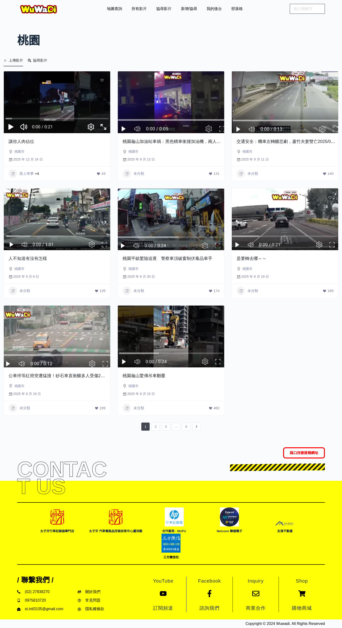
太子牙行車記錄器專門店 (57, 531)
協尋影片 (163, 9)
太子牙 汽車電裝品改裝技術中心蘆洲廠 (115, 531)
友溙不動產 (285, 531)
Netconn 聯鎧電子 (229, 531)
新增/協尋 (189, 9)
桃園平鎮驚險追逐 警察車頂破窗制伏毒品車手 (167, 258)
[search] (307, 9)
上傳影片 (13, 60)
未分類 (133, 173)
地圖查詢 (114, 9)
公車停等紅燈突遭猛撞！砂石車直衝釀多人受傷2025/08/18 (64, 375)
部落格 (237, 9)
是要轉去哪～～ (251, 258)
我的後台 (214, 9)
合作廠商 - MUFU (174, 531)
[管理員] (100, 133)
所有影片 (139, 9)
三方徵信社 (171, 557)
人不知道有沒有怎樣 (28, 258)
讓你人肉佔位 (21, 141)
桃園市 (19, 151)
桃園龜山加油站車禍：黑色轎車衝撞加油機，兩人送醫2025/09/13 (185, 141)
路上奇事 (21, 173)
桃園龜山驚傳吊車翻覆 (144, 375)
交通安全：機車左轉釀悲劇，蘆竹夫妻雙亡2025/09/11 (288, 141)
